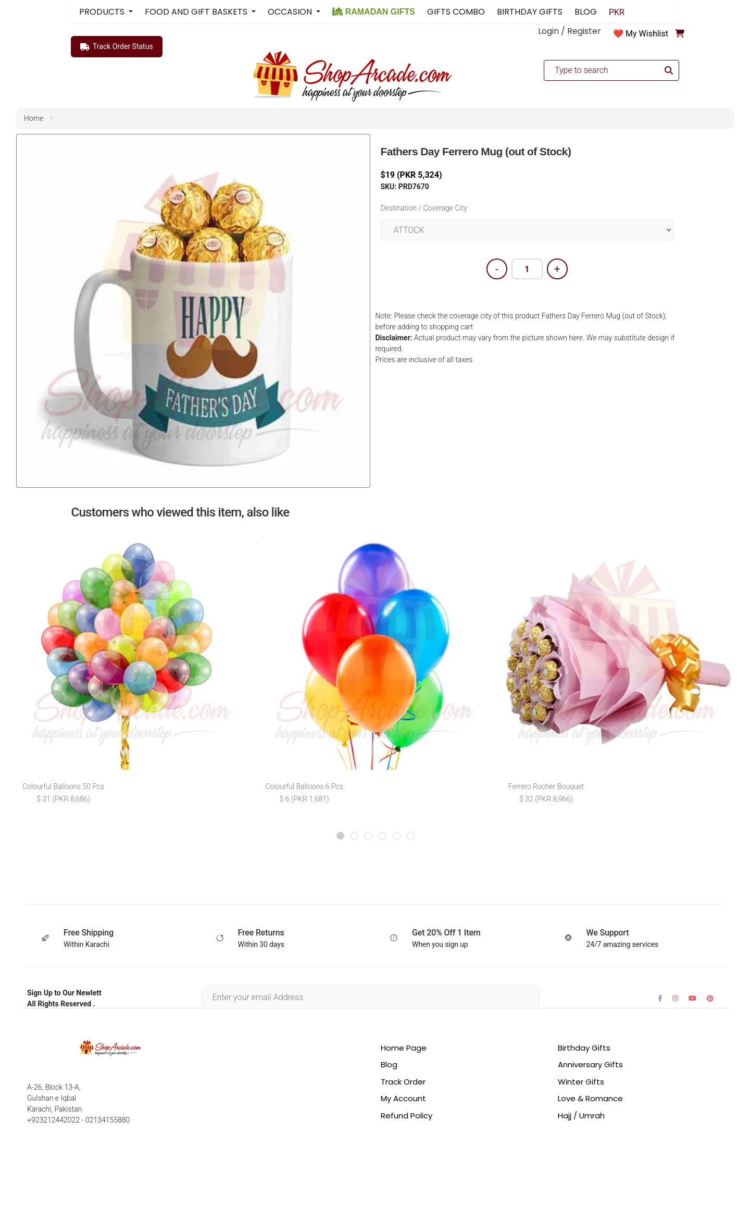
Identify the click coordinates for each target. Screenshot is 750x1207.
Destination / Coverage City (424, 208)
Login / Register (569, 31)
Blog (389, 1064)
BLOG (585, 12)
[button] (340, 835)
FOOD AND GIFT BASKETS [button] (197, 12)
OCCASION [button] (291, 12)
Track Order (403, 1081)
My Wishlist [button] (647, 34)
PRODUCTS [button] (103, 12)
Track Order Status (116, 47)
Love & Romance (590, 1098)
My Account (403, 1098)
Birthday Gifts (584, 1047)
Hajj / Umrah (581, 1115)
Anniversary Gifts (590, 1064)
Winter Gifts (581, 1081)
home (33, 118)
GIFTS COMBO (456, 12)
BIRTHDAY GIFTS (529, 12)
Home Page (404, 1047)
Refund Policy (406, 1115)
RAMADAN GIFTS (373, 11)
